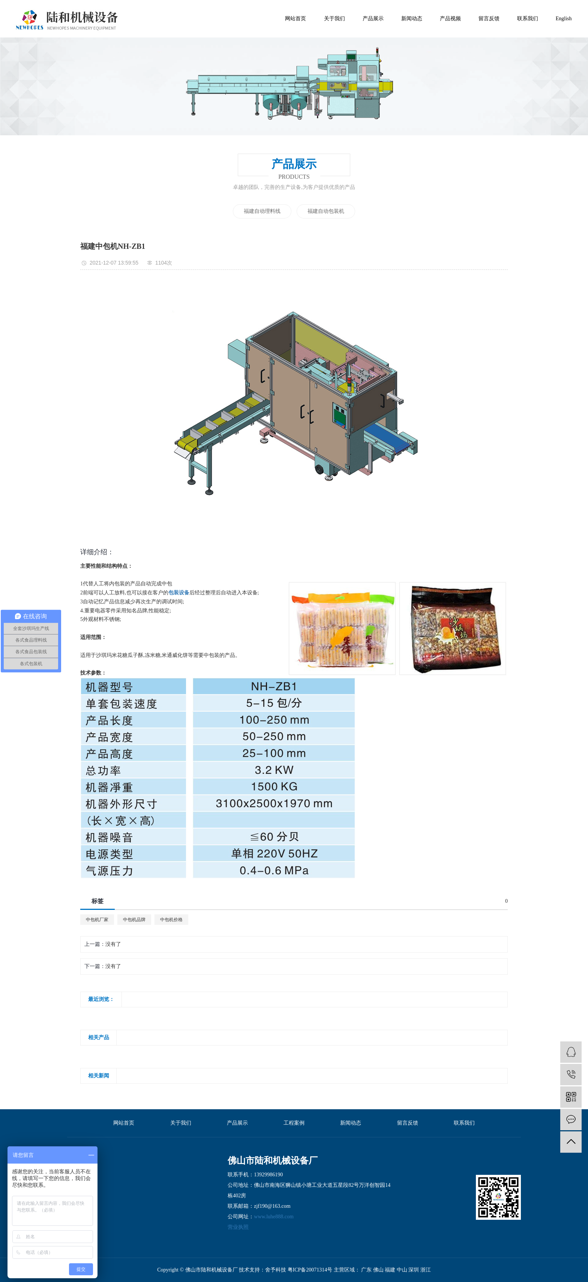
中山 (403, 1270)
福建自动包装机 (326, 211)
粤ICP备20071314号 (310, 1270)
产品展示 (373, 18)
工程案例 (294, 1123)
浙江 (425, 1270)
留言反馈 (489, 18)
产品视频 (450, 18)
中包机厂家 (97, 919)
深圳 (414, 1270)
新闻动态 (411, 18)
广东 (367, 1270)
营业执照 (238, 1227)
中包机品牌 (134, 919)
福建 (391, 1270)
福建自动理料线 (262, 211)
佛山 (379, 1270)
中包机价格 (171, 919)
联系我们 (527, 18)
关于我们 (334, 18)
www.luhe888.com (274, 1216)
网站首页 (295, 18)
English (564, 18)
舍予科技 (275, 1270)
